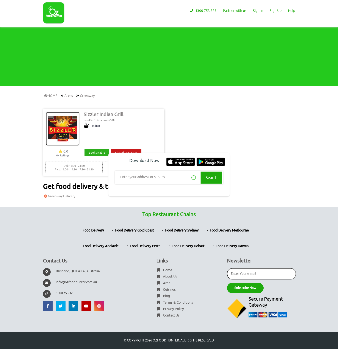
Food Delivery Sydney (182, 230)
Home (164, 270)
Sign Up (276, 11)
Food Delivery (93, 230)
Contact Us (168, 315)
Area (163, 283)
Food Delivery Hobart (188, 246)
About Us (166, 277)
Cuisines (166, 289)
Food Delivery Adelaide (101, 246)
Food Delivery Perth (145, 246)
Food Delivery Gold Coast (134, 230)
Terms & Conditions (174, 302)
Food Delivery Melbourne (229, 230)
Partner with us (234, 11)
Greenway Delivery (59, 196)
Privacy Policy (170, 309)
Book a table (97, 152)
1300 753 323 (202, 11)
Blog (163, 296)
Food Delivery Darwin (232, 246)
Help (291, 11)
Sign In (258, 11)
